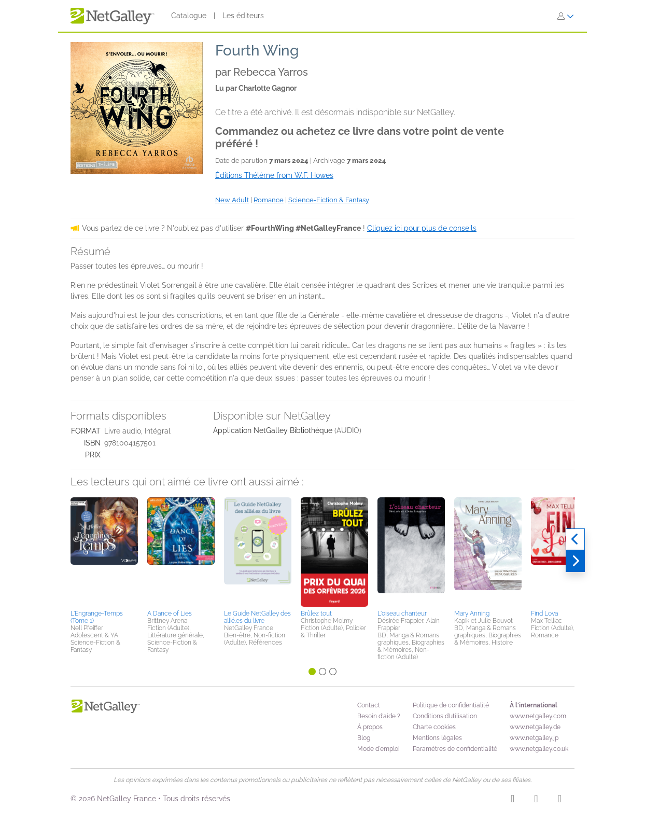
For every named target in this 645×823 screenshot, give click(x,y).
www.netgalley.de (535, 727)
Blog (363, 738)
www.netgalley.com (538, 716)
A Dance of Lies (169, 613)
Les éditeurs (243, 15)
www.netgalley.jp (534, 738)
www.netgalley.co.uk (539, 748)
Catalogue (188, 15)
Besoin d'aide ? (378, 716)
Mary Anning (471, 613)
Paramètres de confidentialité (455, 748)
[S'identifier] (566, 16)
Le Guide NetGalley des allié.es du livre (257, 617)
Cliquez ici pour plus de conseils (421, 228)
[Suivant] (575, 561)
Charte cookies (434, 727)
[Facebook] (536, 800)
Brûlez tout (316, 613)
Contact (368, 705)
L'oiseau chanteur (402, 613)
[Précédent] (575, 539)
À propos (370, 727)
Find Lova (544, 613)
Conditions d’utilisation (445, 716)
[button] (104, 551)
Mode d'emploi (378, 748)
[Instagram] (512, 800)
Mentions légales (437, 738)
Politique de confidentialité (451, 705)
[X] (560, 800)
